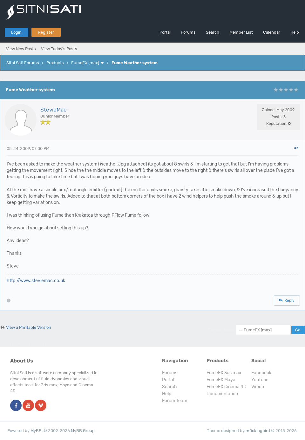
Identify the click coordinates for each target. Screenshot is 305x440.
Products (55, 62)
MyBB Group (83, 430)
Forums (188, 32)
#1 (296, 148)
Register (46, 32)
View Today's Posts (59, 48)
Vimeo (257, 386)
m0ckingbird (258, 430)
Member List (241, 32)
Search (212, 32)
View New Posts (21, 48)
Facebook (261, 373)
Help (294, 32)
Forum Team (174, 400)
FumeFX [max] (85, 62)
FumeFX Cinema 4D (227, 386)
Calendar (271, 32)
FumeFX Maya (221, 379)
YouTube (259, 379)
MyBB (36, 430)
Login (16, 32)
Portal (165, 32)
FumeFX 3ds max (224, 373)
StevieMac (53, 109)
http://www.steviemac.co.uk (36, 280)
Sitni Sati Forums (22, 62)
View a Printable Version (28, 327)
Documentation (222, 393)
